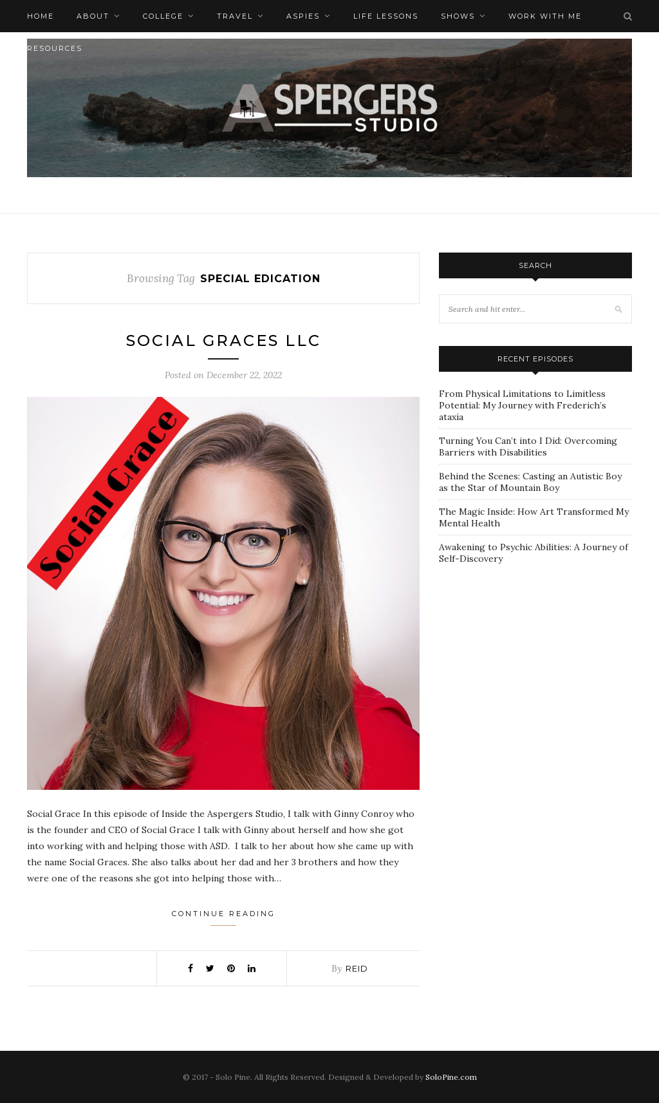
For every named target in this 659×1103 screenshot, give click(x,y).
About (93, 16)
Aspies (303, 16)
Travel (235, 16)
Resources (54, 48)
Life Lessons (385, 16)
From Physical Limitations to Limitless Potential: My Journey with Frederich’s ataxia (522, 405)
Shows (458, 16)
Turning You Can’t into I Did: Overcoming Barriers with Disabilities (528, 446)
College (163, 16)
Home (40, 16)
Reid (357, 968)
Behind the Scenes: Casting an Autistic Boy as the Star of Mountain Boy (530, 482)
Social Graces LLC (223, 340)
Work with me (545, 16)
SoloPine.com (451, 1077)
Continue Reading (223, 917)
